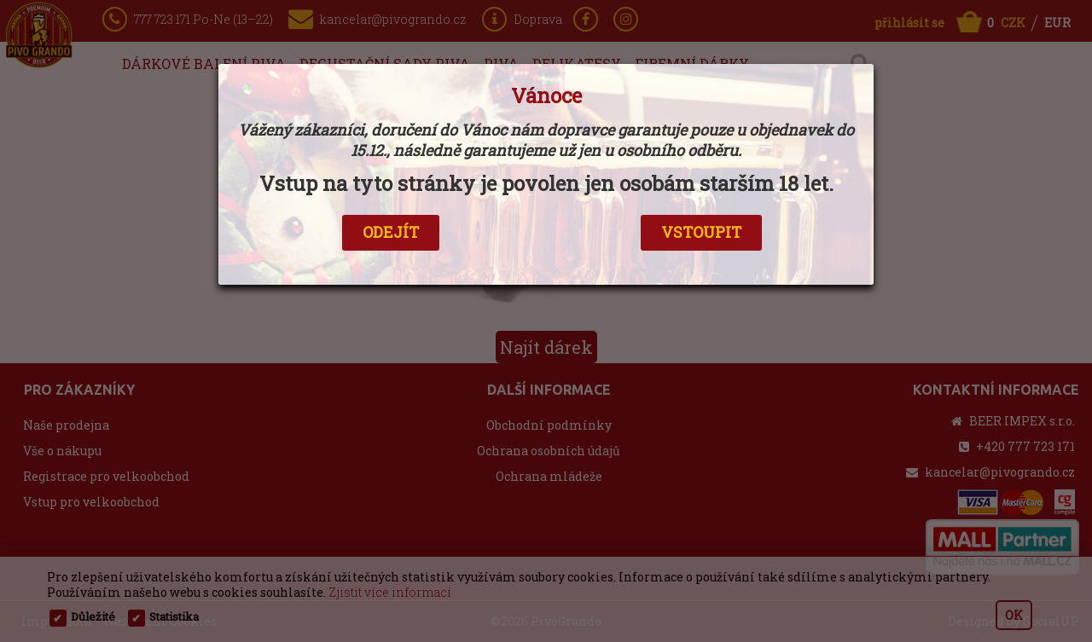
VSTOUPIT (701, 232)
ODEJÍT (391, 232)
